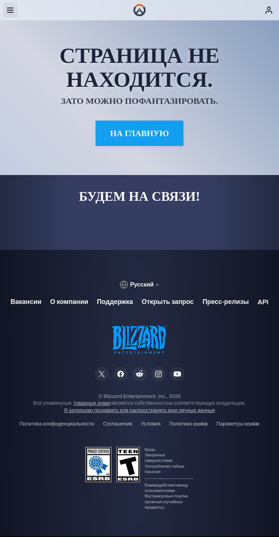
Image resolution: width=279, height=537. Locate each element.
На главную (139, 133)
